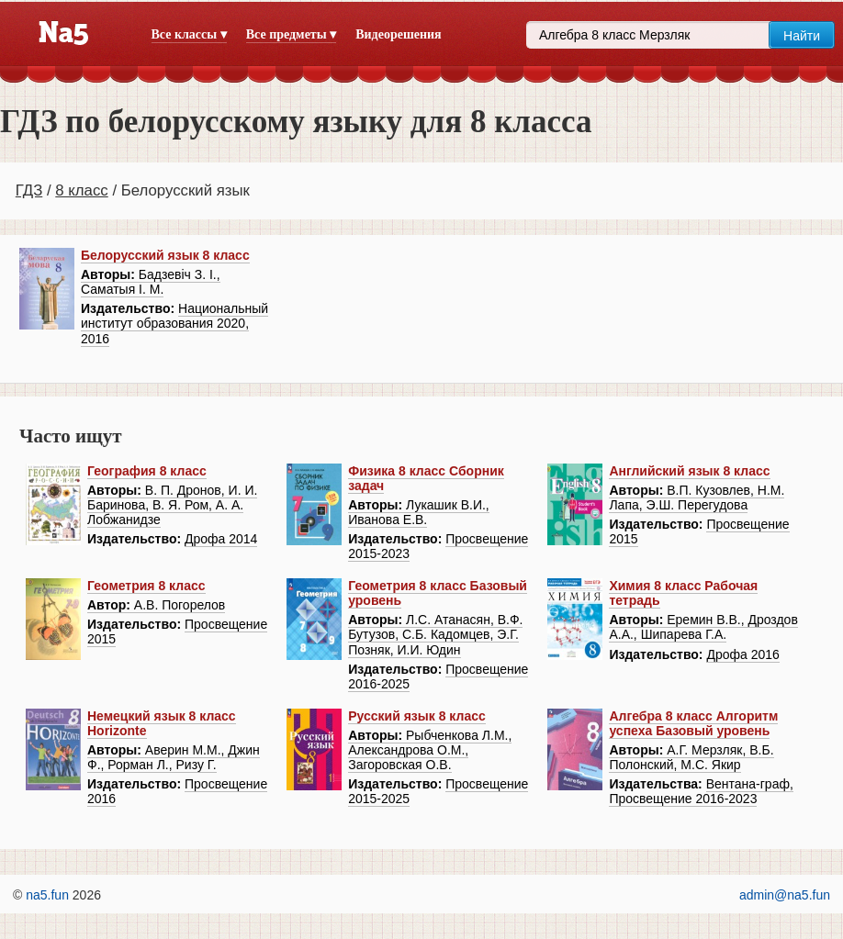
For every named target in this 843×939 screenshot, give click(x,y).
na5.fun (47, 895)
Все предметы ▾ (291, 34)
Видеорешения (398, 34)
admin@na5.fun (784, 895)
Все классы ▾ (189, 34)
